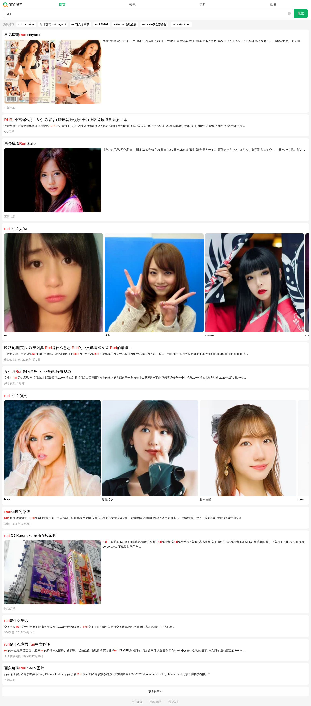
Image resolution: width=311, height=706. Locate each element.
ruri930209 (101, 24)
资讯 (132, 4)
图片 (202, 4)
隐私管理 (155, 701)
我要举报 (174, 701)
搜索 (301, 13)
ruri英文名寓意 (80, 24)
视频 (273, 4)
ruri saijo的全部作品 (154, 24)
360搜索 (13, 4)
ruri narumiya (26, 24)
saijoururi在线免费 (125, 24)
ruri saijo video (181, 24)
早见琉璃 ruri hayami (53, 24)
